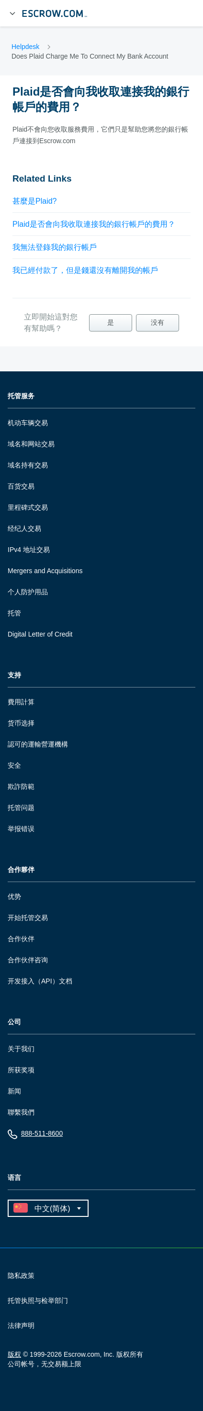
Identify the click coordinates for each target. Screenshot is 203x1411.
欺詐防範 (21, 786)
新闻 (14, 1091)
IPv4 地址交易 (29, 549)
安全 (14, 765)
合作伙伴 (21, 939)
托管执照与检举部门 (38, 1300)
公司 (14, 1022)
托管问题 (21, 807)
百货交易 (21, 486)
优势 (14, 896)
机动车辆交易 (28, 423)
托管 (14, 613)
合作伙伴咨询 (28, 960)
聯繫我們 (21, 1112)
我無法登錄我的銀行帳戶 (54, 247)
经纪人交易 (24, 528)
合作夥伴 (21, 869)
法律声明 (21, 1325)
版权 (14, 1354)
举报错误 (21, 829)
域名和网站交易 (31, 444)
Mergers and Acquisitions (45, 571)
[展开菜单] (12, 13)
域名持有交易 (28, 465)
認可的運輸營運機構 (38, 744)
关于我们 (21, 1049)
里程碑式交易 (28, 507)
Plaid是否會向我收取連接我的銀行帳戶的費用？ (93, 224)
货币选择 (21, 723)
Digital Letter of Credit (40, 634)
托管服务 (21, 396)
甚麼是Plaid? (34, 201)
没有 (157, 322)
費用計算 (21, 702)
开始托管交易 (28, 917)
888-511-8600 (35, 1135)
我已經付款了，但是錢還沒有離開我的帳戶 (85, 270)
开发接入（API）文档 (40, 981)
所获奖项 (21, 1070)
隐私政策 (21, 1275)
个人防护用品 (28, 592)
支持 (14, 675)
